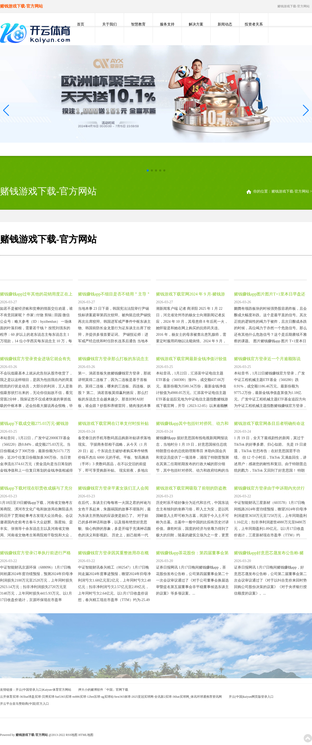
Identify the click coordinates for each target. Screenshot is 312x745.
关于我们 (109, 24)
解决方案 (196, 24)
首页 (80, 24)
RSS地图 (71, 735)
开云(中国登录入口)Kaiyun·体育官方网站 (43, 689)
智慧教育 (138, 24)
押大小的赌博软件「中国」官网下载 (103, 689)
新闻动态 (225, 24)
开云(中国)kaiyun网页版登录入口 (251, 696)
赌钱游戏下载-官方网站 (290, 191)
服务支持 (167, 24)
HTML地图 (85, 735)
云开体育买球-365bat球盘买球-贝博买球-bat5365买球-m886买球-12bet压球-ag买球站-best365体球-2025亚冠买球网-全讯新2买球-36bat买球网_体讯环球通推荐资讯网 (111, 696)
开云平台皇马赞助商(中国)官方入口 (24, 704)
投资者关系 (254, 24)
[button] (305, 110)
